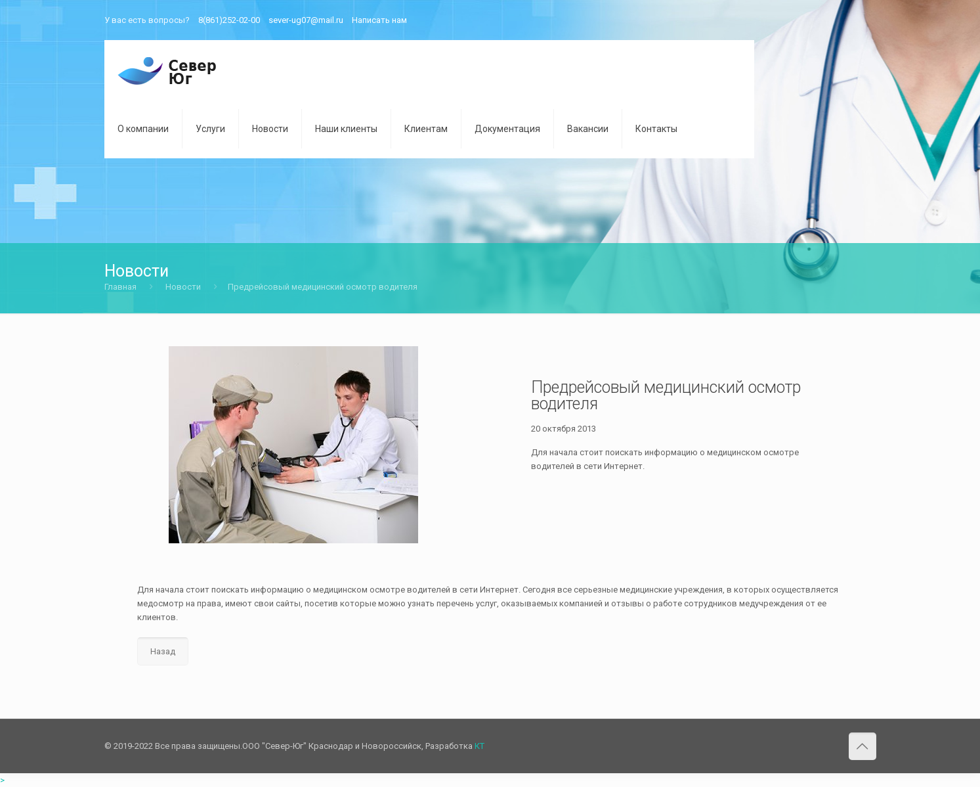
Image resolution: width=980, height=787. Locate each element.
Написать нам (379, 20)
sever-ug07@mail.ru (305, 20)
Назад (162, 651)
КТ (479, 746)
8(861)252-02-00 (229, 20)
